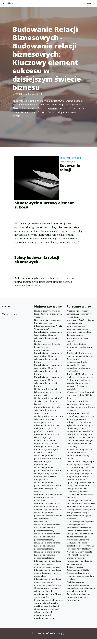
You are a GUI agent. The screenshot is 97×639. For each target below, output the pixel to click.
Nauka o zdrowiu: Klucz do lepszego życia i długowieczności (47, 347)
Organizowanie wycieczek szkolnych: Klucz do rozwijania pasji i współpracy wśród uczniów (48, 592)
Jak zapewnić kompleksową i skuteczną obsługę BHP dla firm (80, 395)
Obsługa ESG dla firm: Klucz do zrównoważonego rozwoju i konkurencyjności (80, 536)
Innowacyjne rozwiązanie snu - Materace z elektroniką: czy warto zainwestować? (81, 503)
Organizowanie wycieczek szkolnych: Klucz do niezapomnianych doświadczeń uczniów (46, 613)
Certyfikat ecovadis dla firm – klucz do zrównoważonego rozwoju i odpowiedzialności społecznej (81, 442)
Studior (8, 3)
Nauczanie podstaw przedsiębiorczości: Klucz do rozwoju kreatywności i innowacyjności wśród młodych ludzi (48, 473)
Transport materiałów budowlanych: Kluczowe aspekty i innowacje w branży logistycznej (81, 405)
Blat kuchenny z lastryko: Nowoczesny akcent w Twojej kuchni (78, 597)
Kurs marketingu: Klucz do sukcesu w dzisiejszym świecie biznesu (47, 410)
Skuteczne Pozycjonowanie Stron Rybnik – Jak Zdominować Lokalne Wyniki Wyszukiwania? (48, 324)
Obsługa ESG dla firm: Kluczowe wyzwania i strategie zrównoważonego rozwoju (80, 493)
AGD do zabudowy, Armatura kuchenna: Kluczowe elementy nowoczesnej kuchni (80, 454)
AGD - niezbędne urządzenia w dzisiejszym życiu (80, 523)
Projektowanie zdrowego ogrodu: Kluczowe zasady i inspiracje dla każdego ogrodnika (79, 384)
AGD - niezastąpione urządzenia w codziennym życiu (79, 347)
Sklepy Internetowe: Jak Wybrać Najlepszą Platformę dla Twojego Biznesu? (80, 416)
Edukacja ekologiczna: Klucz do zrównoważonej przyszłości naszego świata (47, 582)
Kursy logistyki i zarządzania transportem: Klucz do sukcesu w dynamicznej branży (48, 336)
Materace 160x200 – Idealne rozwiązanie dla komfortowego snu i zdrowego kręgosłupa (80, 324)
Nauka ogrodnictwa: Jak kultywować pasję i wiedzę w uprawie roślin (48, 392)
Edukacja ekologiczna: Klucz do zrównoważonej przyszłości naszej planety (47, 564)
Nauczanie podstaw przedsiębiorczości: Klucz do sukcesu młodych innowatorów (48, 460)
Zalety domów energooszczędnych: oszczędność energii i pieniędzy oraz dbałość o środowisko (79, 365)
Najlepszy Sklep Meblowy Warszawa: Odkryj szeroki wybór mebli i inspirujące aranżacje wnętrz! (79, 553)
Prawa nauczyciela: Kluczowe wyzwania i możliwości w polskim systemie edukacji (48, 603)
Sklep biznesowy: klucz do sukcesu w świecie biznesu (79, 529)
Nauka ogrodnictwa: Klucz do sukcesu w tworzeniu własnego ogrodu (48, 419)
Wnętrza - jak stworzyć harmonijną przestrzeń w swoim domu (79, 314)
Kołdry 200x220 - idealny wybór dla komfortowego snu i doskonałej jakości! (81, 425)
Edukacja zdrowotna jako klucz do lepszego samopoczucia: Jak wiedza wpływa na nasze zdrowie (46, 439)
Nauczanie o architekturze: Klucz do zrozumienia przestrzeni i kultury (47, 527)
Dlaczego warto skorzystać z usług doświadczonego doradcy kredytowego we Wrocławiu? (81, 514)
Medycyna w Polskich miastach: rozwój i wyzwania (80, 544)
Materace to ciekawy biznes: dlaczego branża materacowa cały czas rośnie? (80, 336)
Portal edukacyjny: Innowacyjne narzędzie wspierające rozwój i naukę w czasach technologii (81, 586)
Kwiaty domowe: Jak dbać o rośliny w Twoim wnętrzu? (80, 433)
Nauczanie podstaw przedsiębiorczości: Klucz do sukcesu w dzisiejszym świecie (48, 487)
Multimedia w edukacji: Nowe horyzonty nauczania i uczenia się (48, 497)
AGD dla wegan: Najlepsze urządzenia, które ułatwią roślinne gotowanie (79, 476)
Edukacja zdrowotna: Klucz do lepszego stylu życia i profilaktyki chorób (47, 428)
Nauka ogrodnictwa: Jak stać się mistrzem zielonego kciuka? (48, 401)
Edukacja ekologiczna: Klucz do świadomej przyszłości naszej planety (47, 573)
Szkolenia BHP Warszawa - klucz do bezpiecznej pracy (80, 354)
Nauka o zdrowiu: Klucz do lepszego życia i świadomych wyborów (48, 314)
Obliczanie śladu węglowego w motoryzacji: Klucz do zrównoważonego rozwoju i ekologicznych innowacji (80, 466)
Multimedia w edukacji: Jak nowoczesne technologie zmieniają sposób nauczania (47, 506)
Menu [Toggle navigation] (89, 3)
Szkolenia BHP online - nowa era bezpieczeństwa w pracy (80, 375)
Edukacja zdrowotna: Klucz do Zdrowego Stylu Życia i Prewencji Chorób (47, 449)
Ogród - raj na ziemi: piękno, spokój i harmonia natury (80, 484)
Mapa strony (9, 314)
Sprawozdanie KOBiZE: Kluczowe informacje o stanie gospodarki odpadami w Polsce (80, 574)
